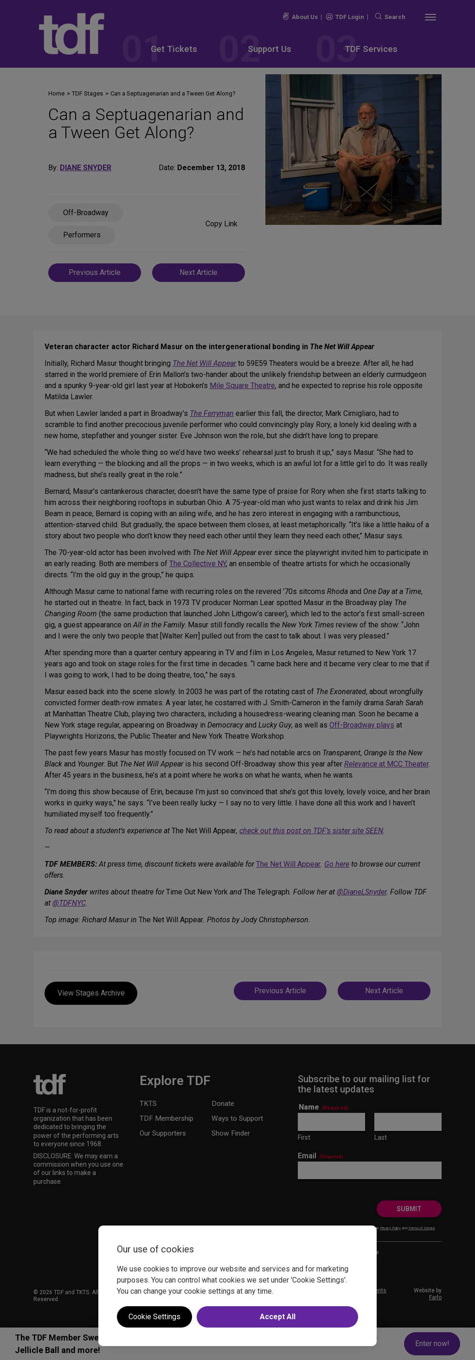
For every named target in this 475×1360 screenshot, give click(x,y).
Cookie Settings (154, 1316)
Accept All (277, 1316)
